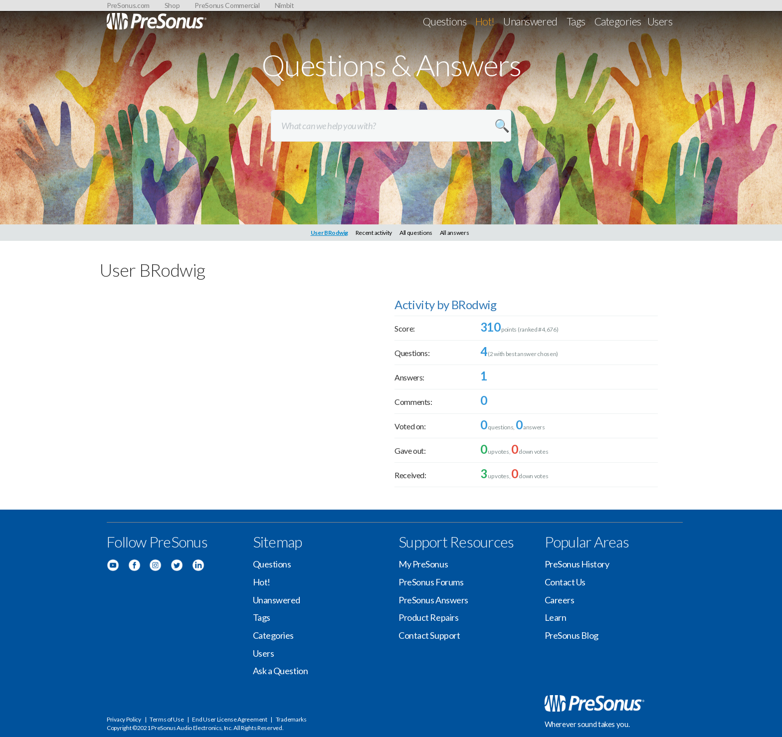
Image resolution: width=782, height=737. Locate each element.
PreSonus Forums (430, 581)
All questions (415, 232)
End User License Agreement (229, 719)
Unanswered (530, 21)
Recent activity (374, 232)
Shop (172, 5)
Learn (556, 617)
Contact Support (429, 635)
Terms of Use (167, 719)
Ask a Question (280, 670)
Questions (444, 21)
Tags (576, 21)
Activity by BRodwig (445, 304)
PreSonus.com (128, 5)
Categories (617, 21)
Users (659, 21)
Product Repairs (428, 617)
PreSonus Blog (571, 635)
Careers (560, 599)
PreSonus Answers (433, 599)
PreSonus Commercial (227, 5)
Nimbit (284, 5)
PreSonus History (577, 563)
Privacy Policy (124, 719)
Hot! (485, 21)
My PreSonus (423, 563)
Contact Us (565, 581)
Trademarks (291, 719)
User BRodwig (329, 232)
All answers (454, 232)
